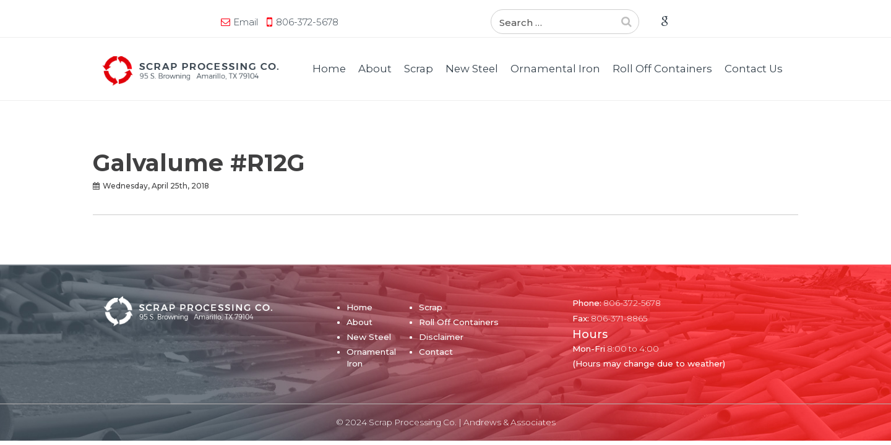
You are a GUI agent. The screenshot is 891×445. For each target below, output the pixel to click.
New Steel (472, 68)
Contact (436, 352)
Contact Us (754, 68)
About (375, 68)
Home (329, 68)
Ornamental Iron (555, 68)
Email (126, 22)
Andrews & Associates (509, 422)
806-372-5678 (188, 22)
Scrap (418, 68)
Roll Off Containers (662, 68)
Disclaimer (441, 337)
